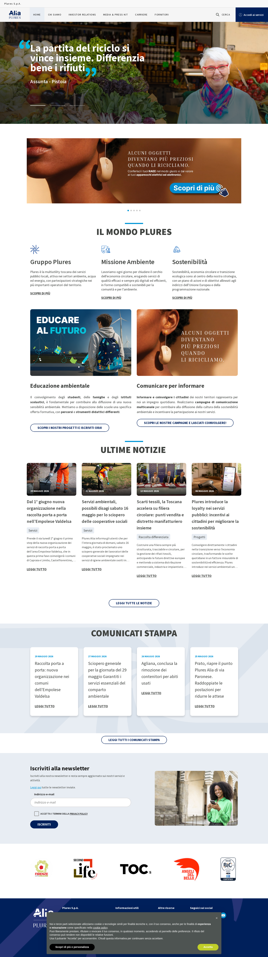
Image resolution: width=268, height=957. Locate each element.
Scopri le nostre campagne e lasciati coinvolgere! (185, 423)
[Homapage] (14, 15)
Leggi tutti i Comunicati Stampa (134, 740)
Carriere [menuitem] (141, 14)
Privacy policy (79, 813)
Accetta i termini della (64, 814)
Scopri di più (40, 293)
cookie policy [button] (100, 927)
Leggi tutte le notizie (134, 603)
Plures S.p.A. (12, 3)
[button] (217, 918)
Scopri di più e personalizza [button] (72, 947)
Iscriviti (44, 824)
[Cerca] (222, 14)
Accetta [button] (208, 947)
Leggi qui (35, 787)
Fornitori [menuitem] (162, 14)
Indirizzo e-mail (44, 794)
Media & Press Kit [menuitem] (115, 14)
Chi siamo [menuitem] (55, 14)
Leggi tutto (37, 569)
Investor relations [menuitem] (82, 14)
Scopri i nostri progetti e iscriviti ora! (70, 428)
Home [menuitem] (37, 14)
